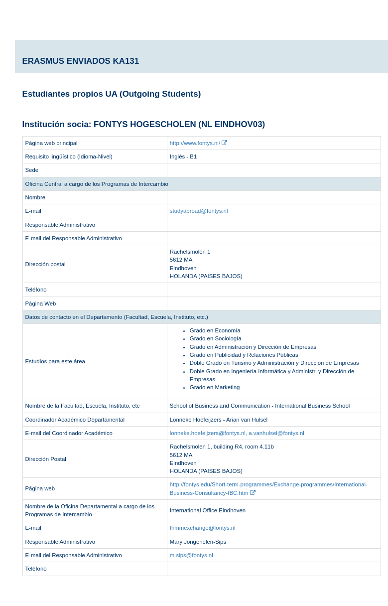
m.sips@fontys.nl (191, 555)
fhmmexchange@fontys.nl (203, 528)
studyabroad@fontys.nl (199, 211)
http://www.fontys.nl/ (198, 143)
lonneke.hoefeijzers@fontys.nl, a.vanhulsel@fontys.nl (237, 433)
